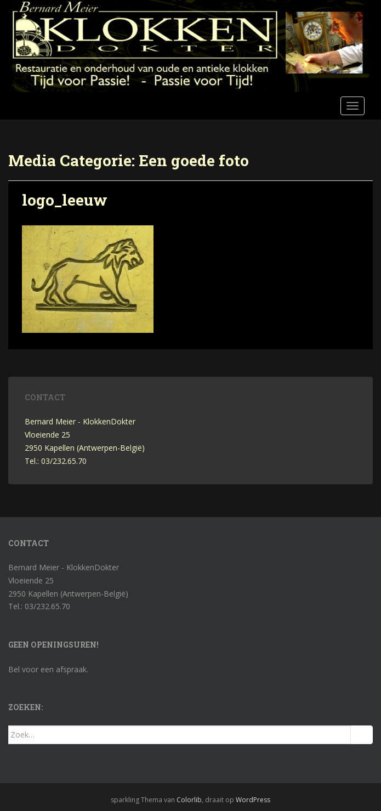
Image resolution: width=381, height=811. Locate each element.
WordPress (253, 799)
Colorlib (189, 799)
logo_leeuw (64, 200)
